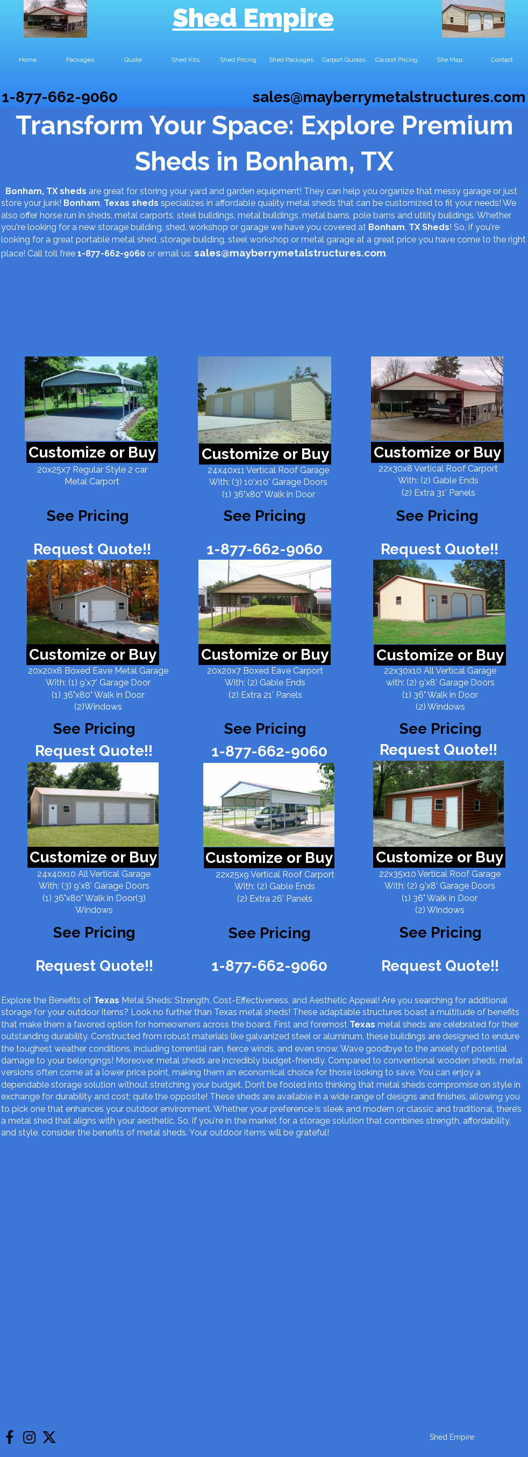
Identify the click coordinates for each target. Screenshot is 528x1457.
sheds (145, 203)
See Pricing (437, 516)
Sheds (435, 227)
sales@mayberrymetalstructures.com (389, 97)
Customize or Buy (92, 452)
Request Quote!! (92, 549)
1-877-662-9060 (60, 97)
